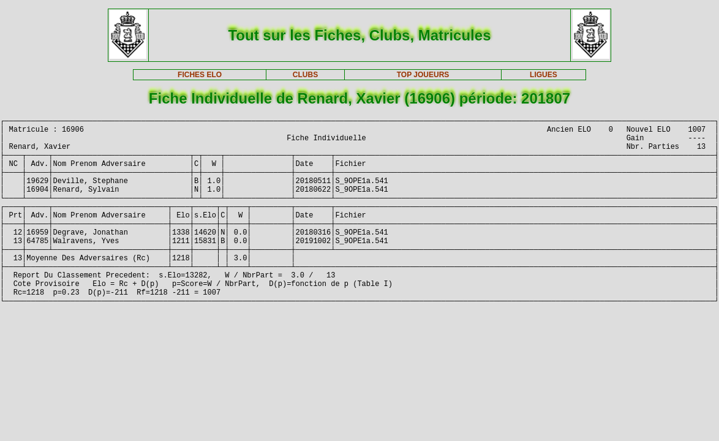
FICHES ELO (200, 74)
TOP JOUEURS (423, 74)
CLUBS (305, 74)
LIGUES (543, 74)
